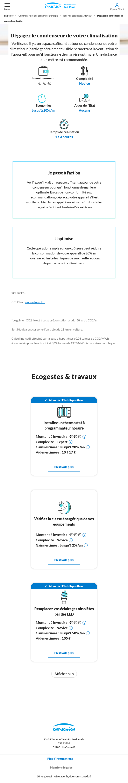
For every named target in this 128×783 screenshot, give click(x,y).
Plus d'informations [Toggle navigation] (63, 758)
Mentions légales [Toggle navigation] (64, 767)
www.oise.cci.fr (35, 302)
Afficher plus (64, 674)
